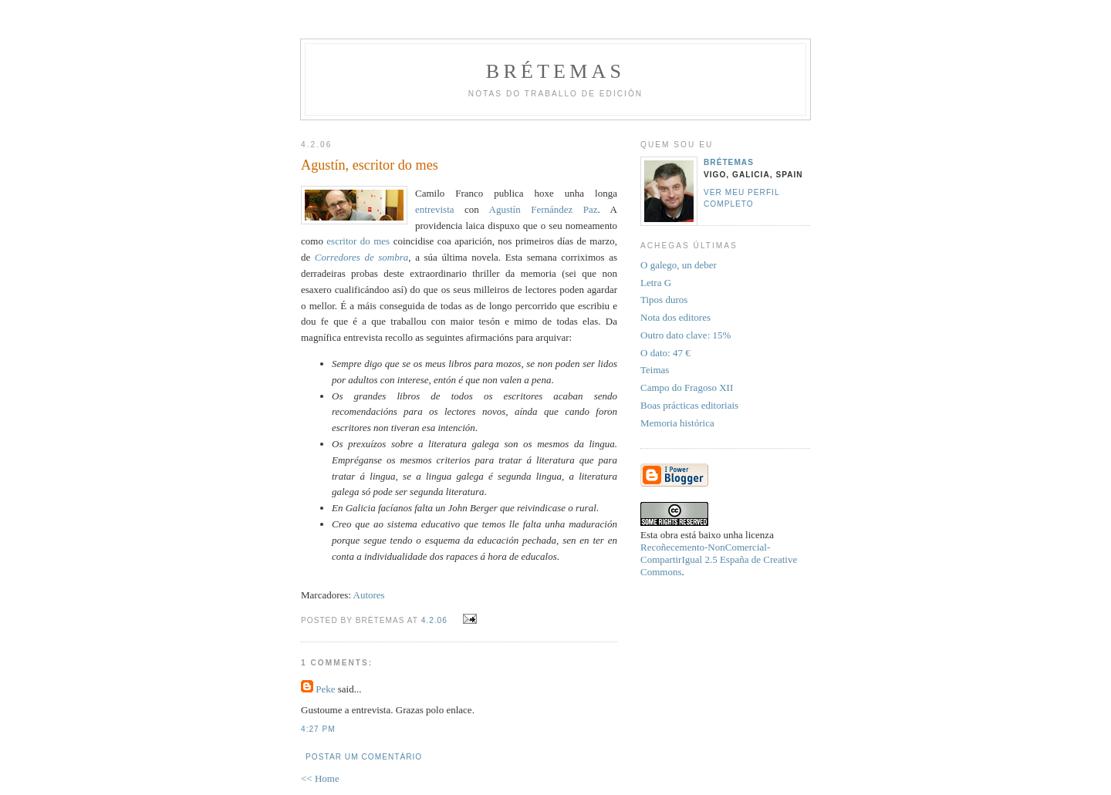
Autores (369, 595)
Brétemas (555, 71)
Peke (325, 689)
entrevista (434, 209)
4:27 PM (318, 729)
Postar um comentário (364, 757)
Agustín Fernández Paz (543, 209)
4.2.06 (434, 620)
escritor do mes (358, 241)
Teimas (654, 370)
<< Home (320, 778)
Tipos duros (663, 299)
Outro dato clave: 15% (685, 335)
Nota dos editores (675, 317)
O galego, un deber (678, 265)
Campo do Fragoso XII (686, 387)
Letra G (655, 282)
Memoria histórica (677, 423)
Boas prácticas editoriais (689, 405)
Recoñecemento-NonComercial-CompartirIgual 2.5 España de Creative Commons (718, 559)
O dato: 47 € (665, 353)
